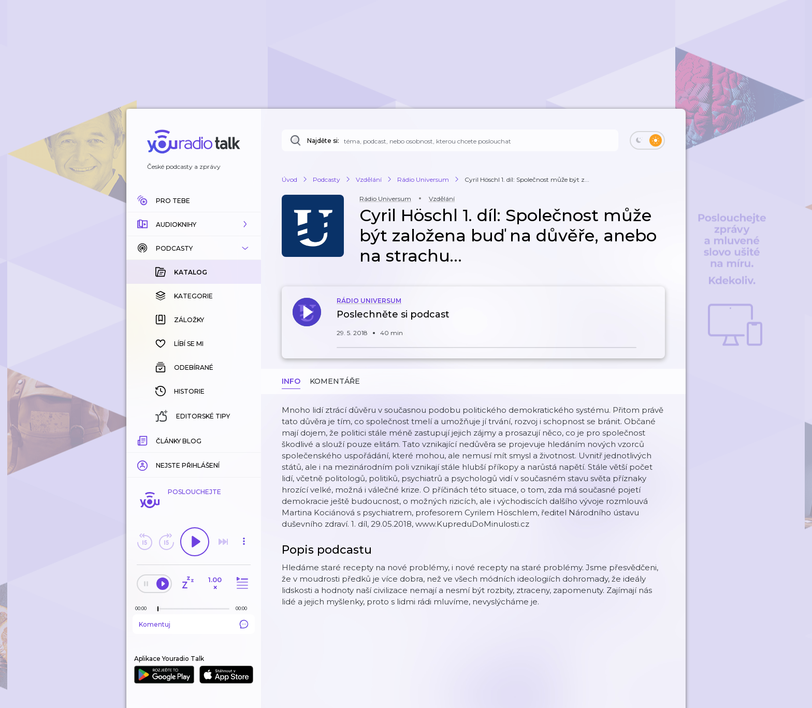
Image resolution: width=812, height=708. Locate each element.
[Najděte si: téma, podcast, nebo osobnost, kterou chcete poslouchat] (450, 140)
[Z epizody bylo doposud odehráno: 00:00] (143, 608)
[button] (193, 224)
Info (291, 381)
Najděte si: (323, 141)
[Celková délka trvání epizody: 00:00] (244, 608)
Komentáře (335, 381)
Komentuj (194, 624)
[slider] (158, 609)
